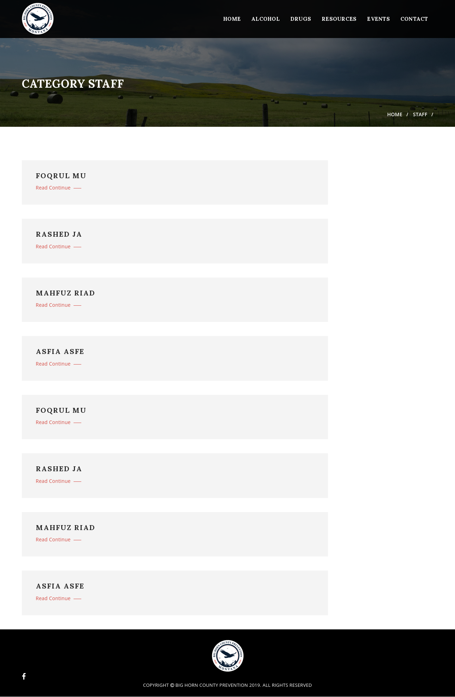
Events (378, 18)
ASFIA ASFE (60, 351)
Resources (339, 18)
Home (232, 18)
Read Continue (58, 187)
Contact (414, 18)
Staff (420, 114)
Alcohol (265, 18)
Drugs (300, 18)
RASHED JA (59, 234)
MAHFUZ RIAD (65, 293)
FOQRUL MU (61, 176)
